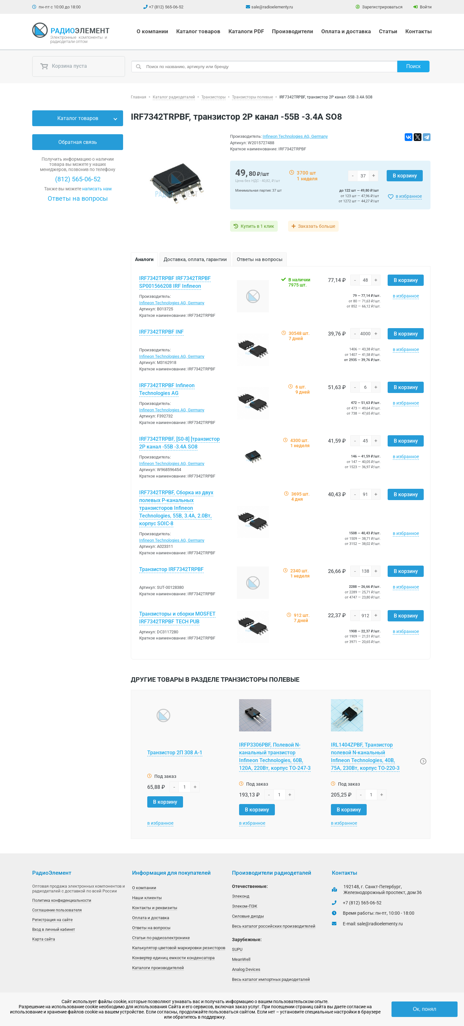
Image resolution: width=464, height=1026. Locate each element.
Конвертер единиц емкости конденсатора (173, 957)
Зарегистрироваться (379, 7)
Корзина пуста (63, 66)
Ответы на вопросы (78, 198)
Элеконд (240, 896)
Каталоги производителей (158, 967)
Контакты (418, 31)
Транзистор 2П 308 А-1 (174, 752)
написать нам (96, 188)
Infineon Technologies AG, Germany (295, 136)
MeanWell (241, 959)
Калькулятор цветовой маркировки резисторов (178, 947)
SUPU (237, 949)
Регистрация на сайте (52, 920)
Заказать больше (316, 226)
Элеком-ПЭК (244, 906)
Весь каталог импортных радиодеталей (271, 979)
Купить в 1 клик (257, 226)
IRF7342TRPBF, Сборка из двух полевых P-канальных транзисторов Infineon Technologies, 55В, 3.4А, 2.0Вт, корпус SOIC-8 (176, 508)
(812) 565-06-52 (78, 179)
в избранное (409, 196)
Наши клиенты (147, 897)
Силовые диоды (248, 916)
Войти (422, 7)
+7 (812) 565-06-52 (166, 7)
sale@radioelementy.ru (272, 7)
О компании (152, 31)
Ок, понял (424, 1009)
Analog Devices (246, 969)
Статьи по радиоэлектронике (161, 937)
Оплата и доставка (346, 31)
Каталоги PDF (246, 31)
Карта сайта (43, 939)
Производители (292, 31)
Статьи (388, 31)
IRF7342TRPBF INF (161, 332)
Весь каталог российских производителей (273, 926)
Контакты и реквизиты (154, 907)
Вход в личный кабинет (53, 929)
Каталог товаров (198, 31)
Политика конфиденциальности (61, 900)
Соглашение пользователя (57, 910)
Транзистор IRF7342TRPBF (171, 569)
